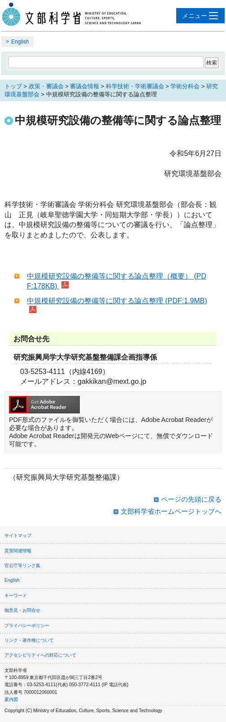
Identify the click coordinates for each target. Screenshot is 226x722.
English (20, 42)
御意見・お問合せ (22, 610)
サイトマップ (17, 535)
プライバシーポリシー (26, 625)
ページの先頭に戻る (191, 499)
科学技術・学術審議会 (135, 86)
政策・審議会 (46, 86)
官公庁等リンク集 (22, 565)
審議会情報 (84, 86)
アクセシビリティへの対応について (40, 655)
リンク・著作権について (29, 640)
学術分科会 (185, 86)
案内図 (11, 699)
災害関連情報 (17, 550)
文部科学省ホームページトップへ (171, 511)
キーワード (15, 595)
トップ (13, 86)
